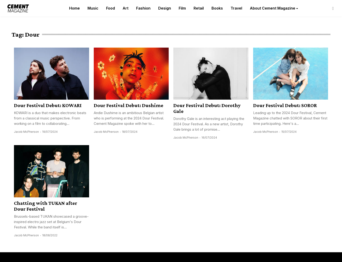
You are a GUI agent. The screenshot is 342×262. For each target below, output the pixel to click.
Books (217, 8)
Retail (199, 8)
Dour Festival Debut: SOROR (285, 105)
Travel (236, 8)
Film (182, 8)
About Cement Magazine (272, 8)
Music (92, 8)
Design (164, 8)
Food (110, 8)
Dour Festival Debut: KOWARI (48, 105)
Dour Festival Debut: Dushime (128, 105)
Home (74, 8)
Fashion (143, 8)
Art (125, 8)
